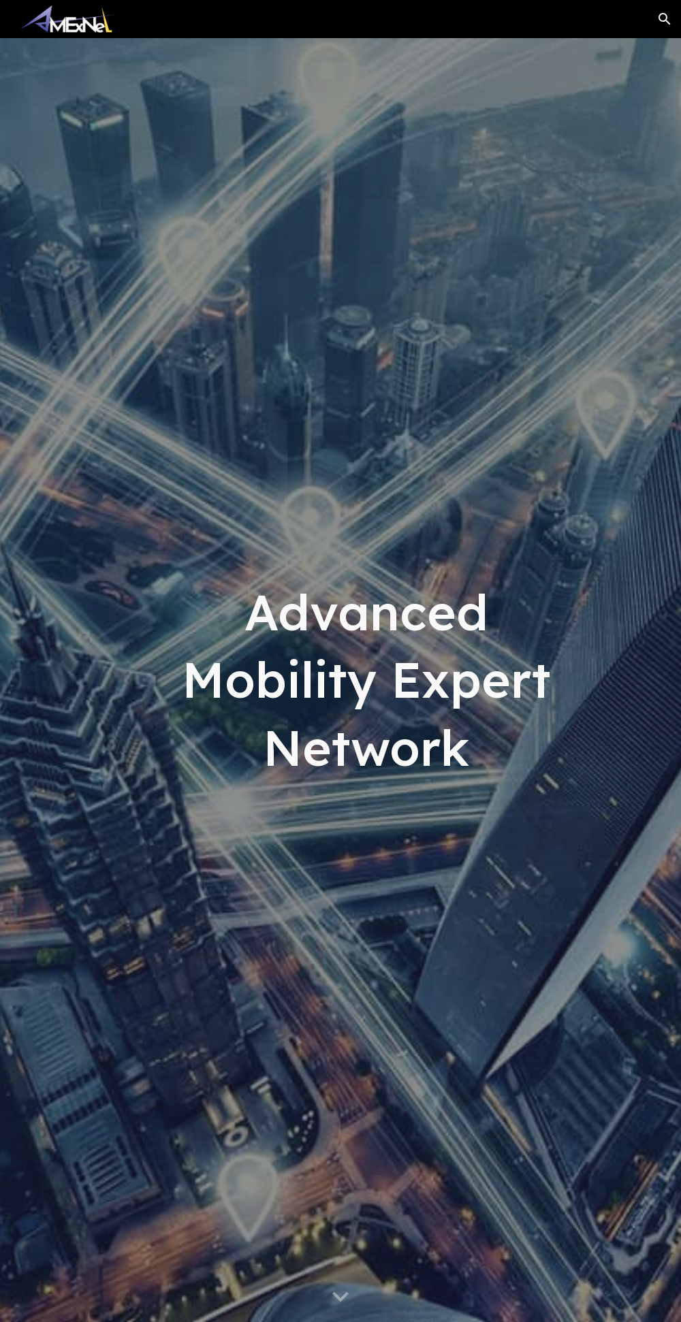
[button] (664, 19)
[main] (366, 680)
